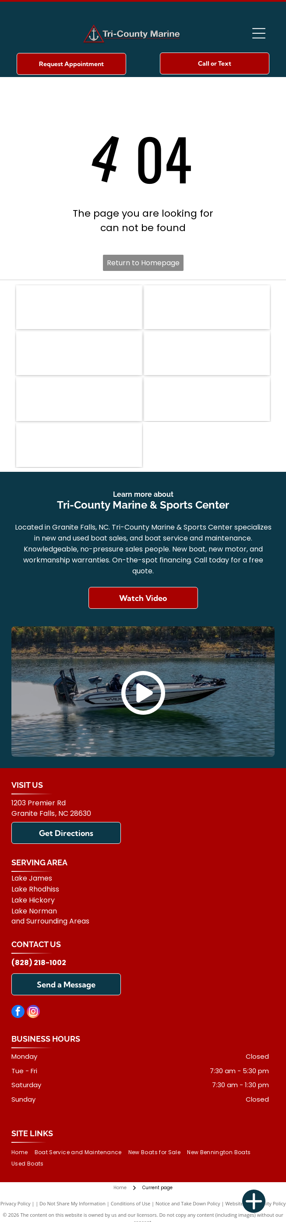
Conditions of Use (131, 1203)
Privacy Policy (15, 1203)
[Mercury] (79, 399)
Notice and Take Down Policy (187, 1203)
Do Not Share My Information (72, 1203)
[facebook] (18, 1012)
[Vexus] (207, 353)
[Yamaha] (207, 399)
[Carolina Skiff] (79, 353)
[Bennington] (79, 307)
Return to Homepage (143, 263)
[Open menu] (258, 33)
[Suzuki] (79, 445)
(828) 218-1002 (38, 963)
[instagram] (33, 1012)
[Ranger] (207, 307)
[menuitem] (22, 1152)
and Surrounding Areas (50, 921)
